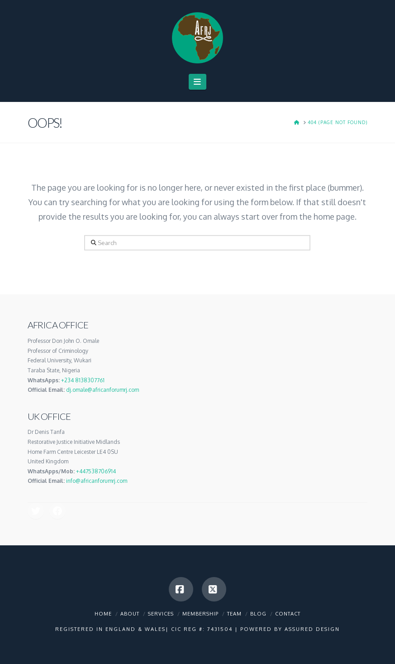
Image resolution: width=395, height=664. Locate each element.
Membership (200, 614)
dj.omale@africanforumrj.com (102, 389)
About (129, 614)
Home (103, 614)
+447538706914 (96, 471)
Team (234, 614)
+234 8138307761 (83, 380)
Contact (287, 614)
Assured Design (312, 629)
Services (161, 614)
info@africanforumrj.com (96, 480)
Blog (258, 614)
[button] (197, 82)
